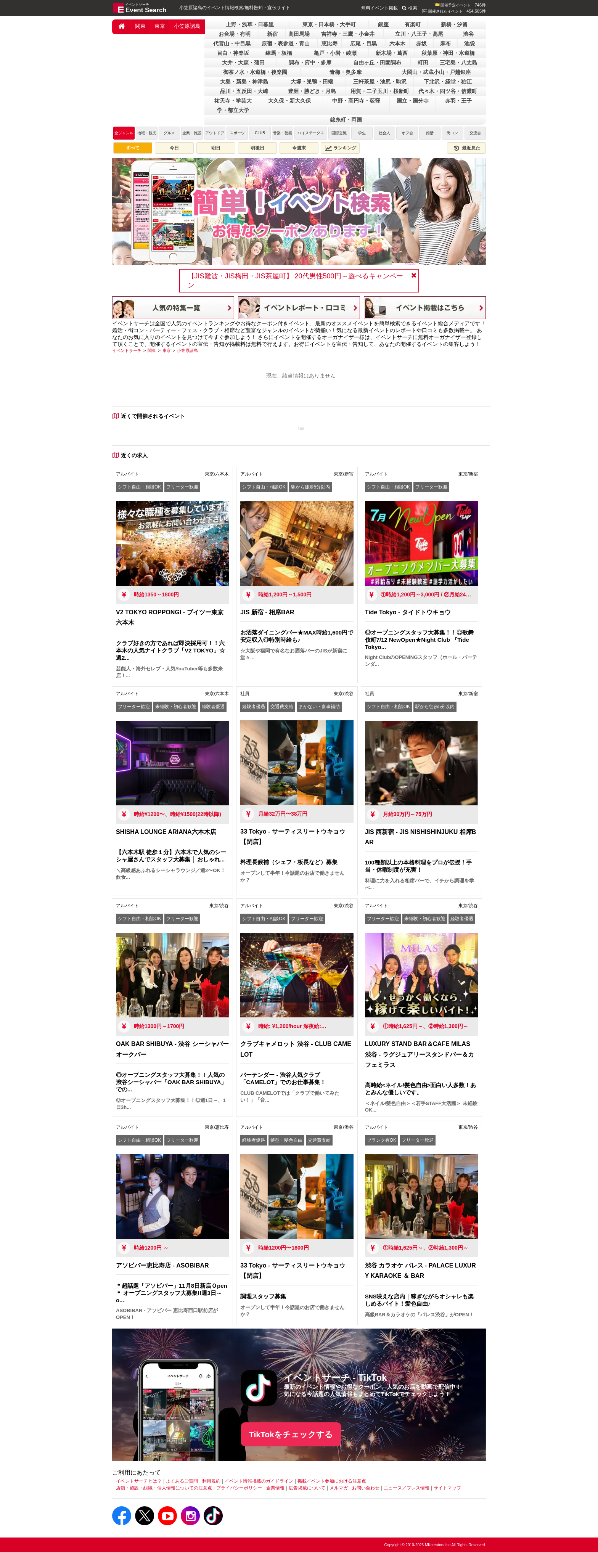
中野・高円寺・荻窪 (356, 101)
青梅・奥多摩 (346, 72)
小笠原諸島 (187, 26)
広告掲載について (307, 1488)
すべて (133, 148)
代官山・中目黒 (232, 43)
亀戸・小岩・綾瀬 (335, 53)
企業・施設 (191, 133)
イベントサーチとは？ (139, 1481)
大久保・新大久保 (289, 101)
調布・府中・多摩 (310, 62)
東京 (159, 26)
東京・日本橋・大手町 (329, 24)
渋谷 (468, 34)
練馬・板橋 (278, 53)
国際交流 (339, 133)
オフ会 (407, 133)
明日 (215, 148)
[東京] (166, 350)
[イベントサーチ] (126, 350)
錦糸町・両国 (346, 120)
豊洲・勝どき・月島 (312, 91)
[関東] (152, 350)
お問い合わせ (365, 1488)
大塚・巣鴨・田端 (312, 82)
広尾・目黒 (363, 43)
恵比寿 (330, 43)
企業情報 (275, 1488)
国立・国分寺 (413, 101)
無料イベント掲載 (379, 8)
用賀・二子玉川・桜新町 (379, 91)
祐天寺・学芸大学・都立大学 (233, 105)
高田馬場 (299, 34)
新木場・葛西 (392, 53)
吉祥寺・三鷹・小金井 (348, 34)
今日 (174, 148)
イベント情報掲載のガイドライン (259, 1481)
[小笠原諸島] (187, 350)
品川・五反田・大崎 (244, 91)
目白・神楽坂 (233, 53)
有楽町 (413, 24)
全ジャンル (123, 133)
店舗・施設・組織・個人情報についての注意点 (164, 1488)
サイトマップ (447, 1488)
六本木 (397, 43)
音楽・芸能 (282, 133)
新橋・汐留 (454, 24)
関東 (140, 26)
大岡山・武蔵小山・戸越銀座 (436, 72)
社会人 (384, 133)
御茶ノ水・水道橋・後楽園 (255, 72)
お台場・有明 (235, 34)
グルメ (169, 133)
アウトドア (214, 133)
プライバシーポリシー (239, 1488)
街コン (452, 133)
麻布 (445, 43)
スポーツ (237, 133)
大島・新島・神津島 (244, 82)
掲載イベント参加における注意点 (331, 1481)
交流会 (475, 133)
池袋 (469, 43)
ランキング (341, 148)
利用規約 (211, 1481)
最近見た (466, 148)
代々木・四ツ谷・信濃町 (447, 91)
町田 (423, 62)
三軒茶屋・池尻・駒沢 (380, 82)
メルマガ (339, 1488)
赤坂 (421, 43)
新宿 (272, 34)
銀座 (383, 24)
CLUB (260, 133)
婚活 (430, 133)
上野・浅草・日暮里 (250, 24)
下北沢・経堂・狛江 (448, 82)
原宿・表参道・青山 (286, 43)
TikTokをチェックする (291, 1434)
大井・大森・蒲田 (243, 62)
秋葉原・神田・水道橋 (448, 53)
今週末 (299, 148)
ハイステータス (310, 133)
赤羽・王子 (458, 101)
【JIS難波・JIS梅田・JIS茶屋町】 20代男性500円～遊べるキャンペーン (295, 280)
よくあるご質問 (182, 1481)
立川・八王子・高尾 (419, 34)
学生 (362, 133)
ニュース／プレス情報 (406, 1488)
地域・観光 (146, 133)
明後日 (257, 148)
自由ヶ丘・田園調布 (377, 62)
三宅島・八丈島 (458, 62)
